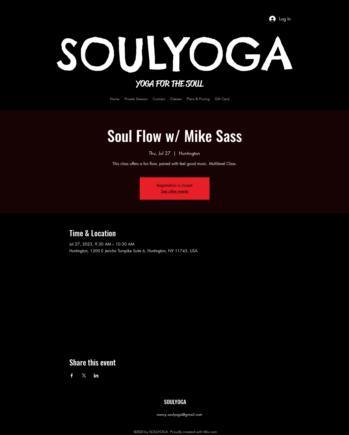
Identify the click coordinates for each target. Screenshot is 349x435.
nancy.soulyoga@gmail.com (179, 414)
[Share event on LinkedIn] (96, 375)
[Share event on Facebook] (71, 375)
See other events (174, 191)
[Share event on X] (84, 375)
